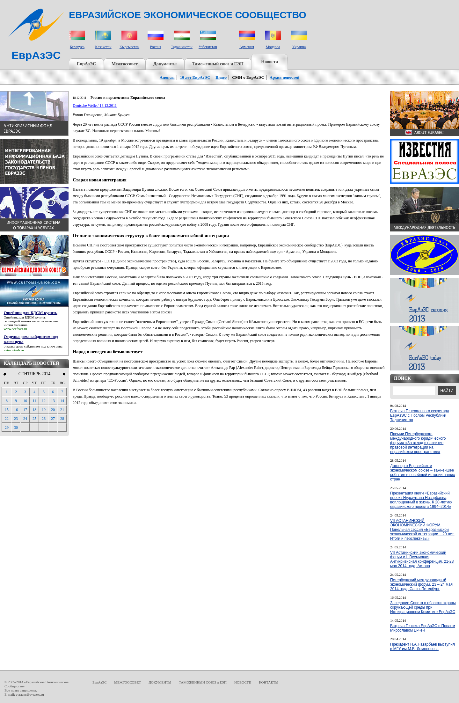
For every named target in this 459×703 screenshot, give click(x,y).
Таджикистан (182, 47)
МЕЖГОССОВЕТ (127, 682)
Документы (165, 64)
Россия (155, 47)
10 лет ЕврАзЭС (195, 77)
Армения (246, 47)
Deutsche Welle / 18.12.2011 (95, 105)
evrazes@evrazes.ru (30, 694)
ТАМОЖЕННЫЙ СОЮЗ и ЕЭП (203, 682)
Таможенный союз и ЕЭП (218, 64)
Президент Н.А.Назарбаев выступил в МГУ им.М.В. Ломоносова (422, 646)
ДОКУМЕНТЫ (160, 682)
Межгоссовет (125, 64)
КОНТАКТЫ (268, 682)
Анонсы (167, 77)
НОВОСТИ (242, 682)
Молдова (273, 47)
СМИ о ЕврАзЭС (248, 77)
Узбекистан (208, 47)
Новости (269, 61)
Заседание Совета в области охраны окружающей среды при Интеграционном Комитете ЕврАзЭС (423, 607)
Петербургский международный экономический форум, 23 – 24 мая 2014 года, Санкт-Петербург (421, 584)
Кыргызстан (129, 47)
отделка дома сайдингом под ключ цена (33, 346)
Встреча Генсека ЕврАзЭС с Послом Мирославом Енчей (422, 628)
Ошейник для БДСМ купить (25, 317)
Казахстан (103, 47)
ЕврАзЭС (86, 64)
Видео (221, 77)
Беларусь (77, 47)
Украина (299, 47)
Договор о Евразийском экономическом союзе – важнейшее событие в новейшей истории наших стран (422, 472)
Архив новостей (284, 77)
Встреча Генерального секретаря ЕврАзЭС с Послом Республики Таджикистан (419, 415)
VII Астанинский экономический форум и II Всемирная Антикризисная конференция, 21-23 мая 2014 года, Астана (422, 559)
